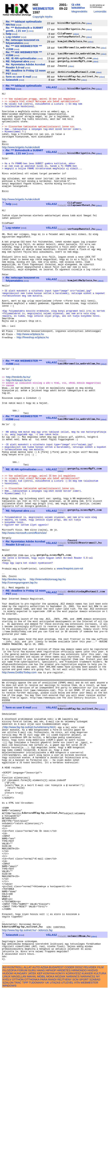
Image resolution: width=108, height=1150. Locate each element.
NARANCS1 (87, 1136)
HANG (41, 1130)
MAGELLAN (18, 1136)
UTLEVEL (67, 1142)
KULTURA (100, 1133)
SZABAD (94, 1139)
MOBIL (41, 1136)
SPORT (84, 1139)
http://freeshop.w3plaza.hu (33, 382)
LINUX (7, 1136)
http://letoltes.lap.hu (14, 665)
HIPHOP (51, 1130)
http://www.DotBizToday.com (19, 776)
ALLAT (28, 1127)
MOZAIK (60, 1136)
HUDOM (8, 1133)
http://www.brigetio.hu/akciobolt (21, 159)
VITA (77, 1142)
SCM (75, 1139)
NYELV (7, 1139)
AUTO (36, 1127)
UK (47, 1142)
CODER (69, 1127)
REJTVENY (64, 1139)
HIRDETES (64, 1130)
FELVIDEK (89, 1127)
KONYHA (49, 1133)
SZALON (8, 1142)
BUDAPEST (56, 1127)
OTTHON (18, 1139)
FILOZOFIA (10, 1130)
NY (98, 1136)
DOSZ (79, 1127)
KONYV (60, 1133)
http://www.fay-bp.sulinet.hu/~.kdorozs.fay (27, 1085)
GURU (32, 1130)
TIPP (25, 1142)
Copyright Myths (42, 16)
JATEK (32, 1133)
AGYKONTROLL (13, 1127)
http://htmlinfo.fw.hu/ (18, 428)
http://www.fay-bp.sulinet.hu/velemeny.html (29, 840)
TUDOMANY (37, 1142)
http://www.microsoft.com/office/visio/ (24, 612)
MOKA (50, 1136)
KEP (40, 1133)
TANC (17, 1142)
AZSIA (44, 1127)
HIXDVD (92, 1130)
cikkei (89, 23)
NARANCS (73, 1136)
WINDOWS (9, 1145)
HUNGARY (20, 1133)
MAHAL (31, 1136)
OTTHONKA (31, 1139)
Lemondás (100, 11)
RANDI (52, 1139)
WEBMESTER (43, 8)
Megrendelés (79, 11)
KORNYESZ (73, 1133)
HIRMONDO (79, 1130)
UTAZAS (55, 1142)
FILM (100, 1127)
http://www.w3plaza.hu (30, 379)
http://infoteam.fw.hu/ (18, 432)
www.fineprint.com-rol (70, 653)
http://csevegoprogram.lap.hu (20, 669)
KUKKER (87, 1133)
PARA (43, 1139)
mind (19, 25)
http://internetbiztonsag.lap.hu (48, 665)
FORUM (22, 1130)
